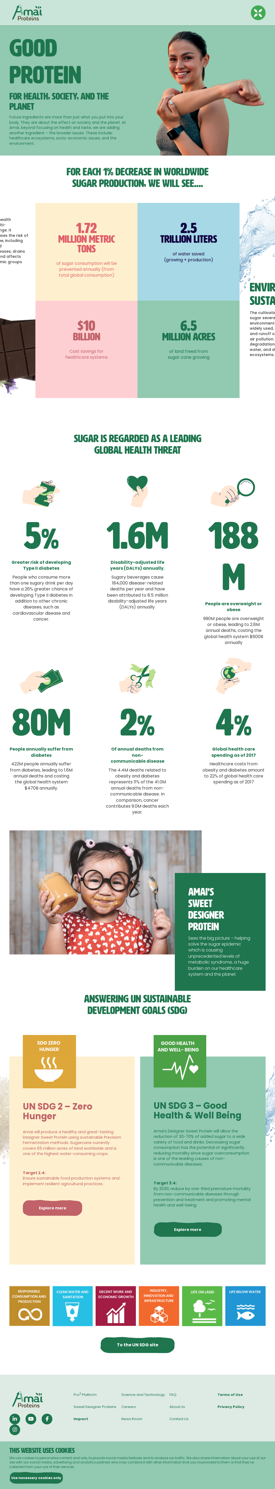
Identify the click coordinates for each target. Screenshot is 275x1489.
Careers (128, 1406)
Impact (81, 1418)
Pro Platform (85, 1394)
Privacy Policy (231, 1406)
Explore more (52, 1231)
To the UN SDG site (137, 1367)
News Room (131, 1418)
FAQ (172, 1394)
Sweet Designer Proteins (95, 1406)
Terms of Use (230, 1394)
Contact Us (179, 1418)
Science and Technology (143, 1394)
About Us (177, 1406)
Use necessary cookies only (36, 1478)
